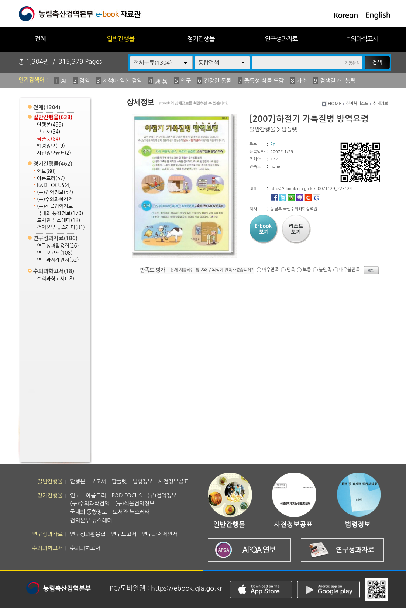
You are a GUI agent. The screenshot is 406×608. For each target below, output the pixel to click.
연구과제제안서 (58, 260)
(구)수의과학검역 (55, 199)
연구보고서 (55, 253)
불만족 (325, 269)
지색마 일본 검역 (122, 80)
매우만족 (270, 269)
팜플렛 (48, 139)
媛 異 (161, 81)
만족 (291, 269)
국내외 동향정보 (60, 213)
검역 (84, 80)
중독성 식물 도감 (264, 80)
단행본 (50, 124)
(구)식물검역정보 (55, 206)
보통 (307, 269)
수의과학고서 (361, 38)
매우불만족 (349, 269)
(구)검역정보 (55, 192)
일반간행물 (120, 38)
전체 (40, 38)
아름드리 (51, 178)
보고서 (48, 131)
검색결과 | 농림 (338, 80)
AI (63, 80)
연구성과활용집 (58, 245)
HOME (334, 103)
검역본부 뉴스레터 (61, 227)
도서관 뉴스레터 (58, 220)
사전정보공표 (54, 153)
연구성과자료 (281, 38)
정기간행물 (201, 38)
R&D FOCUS (54, 185)
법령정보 (51, 146)
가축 (302, 80)
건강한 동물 (217, 80)
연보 (46, 171)
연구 (185, 80)
